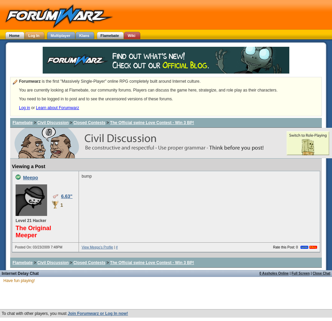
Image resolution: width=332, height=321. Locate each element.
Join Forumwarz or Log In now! (98, 313)
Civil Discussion (53, 122)
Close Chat (321, 273)
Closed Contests (89, 122)
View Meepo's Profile (97, 247)
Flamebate (23, 122)
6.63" (66, 196)
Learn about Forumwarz (57, 107)
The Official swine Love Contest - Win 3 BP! (152, 122)
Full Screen (301, 273)
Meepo (30, 177)
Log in (24, 107)
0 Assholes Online (274, 273)
